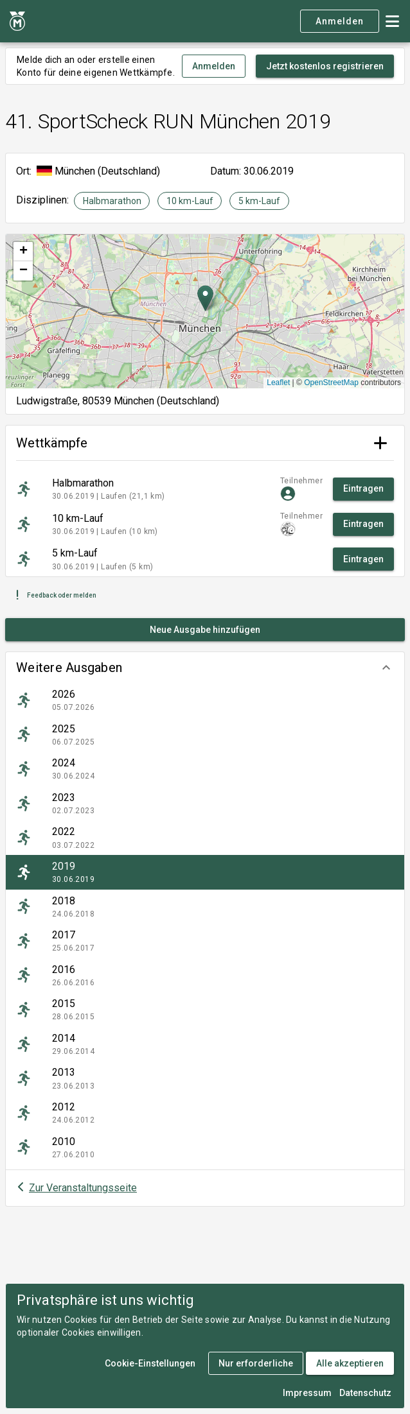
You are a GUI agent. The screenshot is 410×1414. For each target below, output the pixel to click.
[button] (205, 667)
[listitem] (205, 700)
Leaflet (278, 382)
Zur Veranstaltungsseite (83, 1188)
